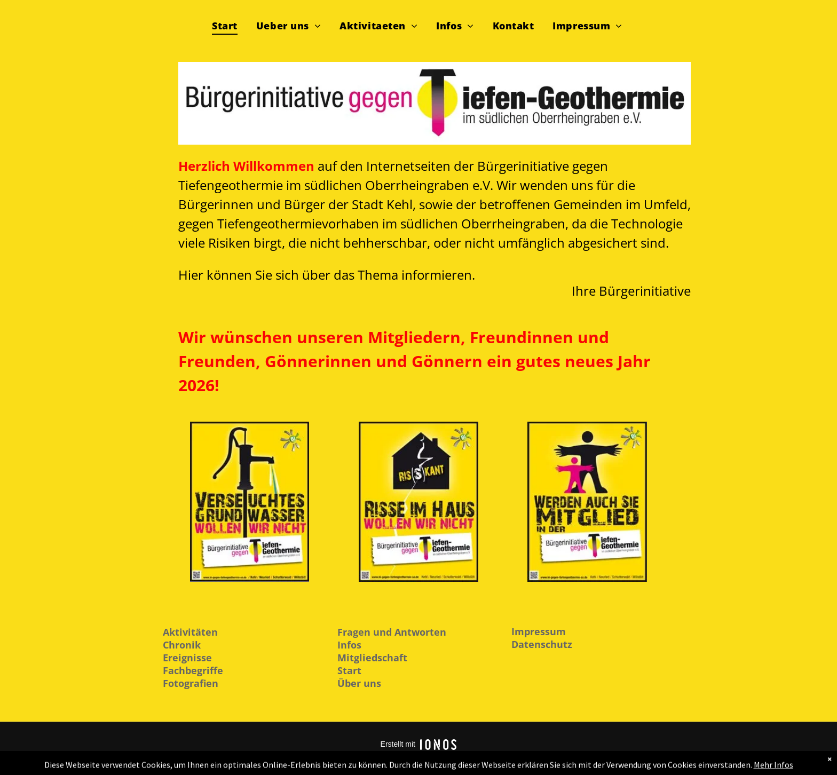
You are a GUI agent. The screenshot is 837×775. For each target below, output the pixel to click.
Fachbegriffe (193, 670)
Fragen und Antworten (391, 632)
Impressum (538, 631)
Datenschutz (541, 644)
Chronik (182, 644)
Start (349, 670)
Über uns (359, 683)
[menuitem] (229, 24)
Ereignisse (187, 657)
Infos (349, 644)
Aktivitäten (190, 632)
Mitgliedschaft (372, 657)
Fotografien (190, 683)
